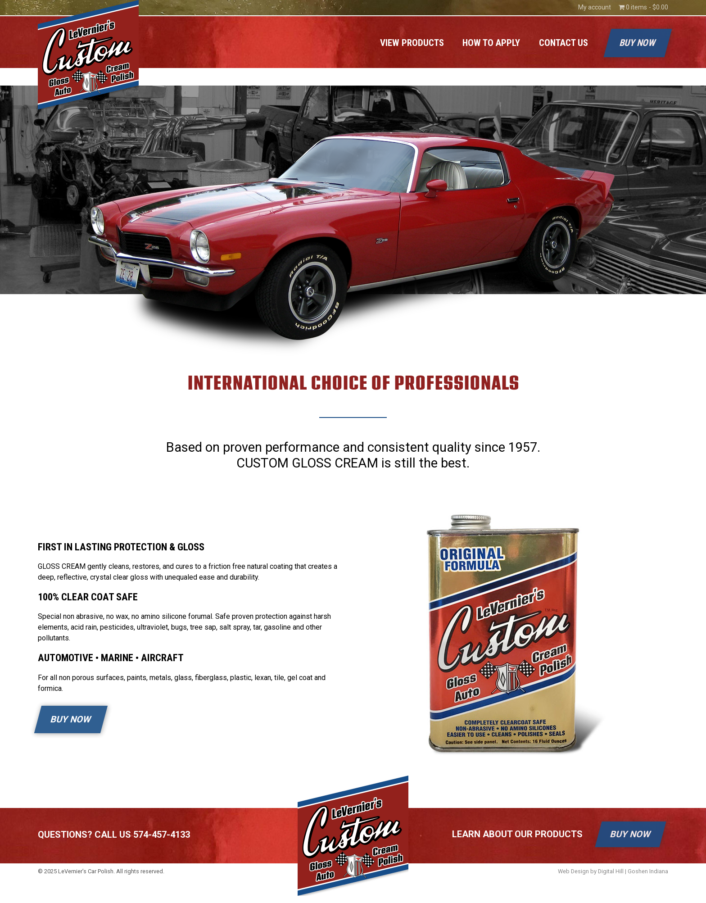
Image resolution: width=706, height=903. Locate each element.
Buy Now (637, 42)
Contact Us (563, 42)
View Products (412, 42)
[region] (353, 221)
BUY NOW (70, 719)
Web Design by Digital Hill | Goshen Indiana (613, 871)
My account (594, 7)
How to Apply (491, 42)
